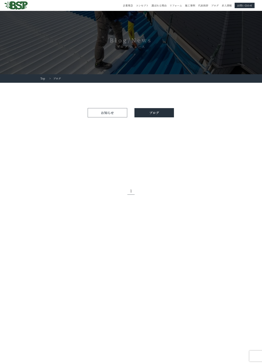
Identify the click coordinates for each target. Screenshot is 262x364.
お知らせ (107, 112)
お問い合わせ (244, 5)
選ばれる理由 (159, 5)
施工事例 (190, 5)
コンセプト (142, 5)
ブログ (215, 5)
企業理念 (128, 5)
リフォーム (176, 5)
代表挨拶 (203, 5)
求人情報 (227, 5)
